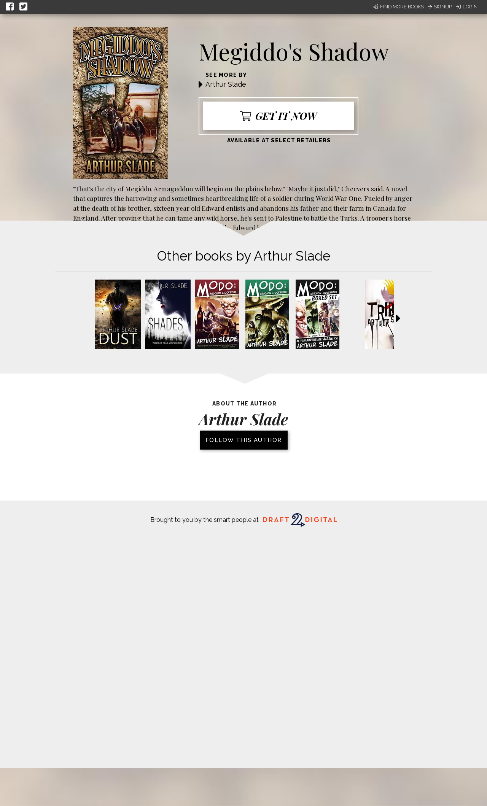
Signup (440, 7)
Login (466, 7)
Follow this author (243, 440)
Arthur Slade (225, 84)
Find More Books (398, 7)
